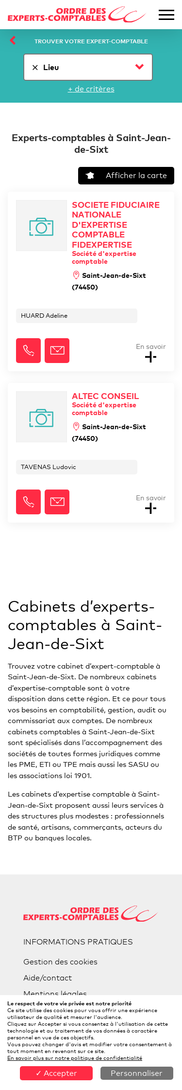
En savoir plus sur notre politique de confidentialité (74, 1057)
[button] (28, 350)
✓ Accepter (56, 1073)
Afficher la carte (126, 175)
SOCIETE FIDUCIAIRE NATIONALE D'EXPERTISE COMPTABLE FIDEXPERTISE (119, 233)
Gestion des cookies (60, 961)
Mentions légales (55, 994)
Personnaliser (137, 1073)
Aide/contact (47, 977)
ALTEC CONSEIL (119, 404)
